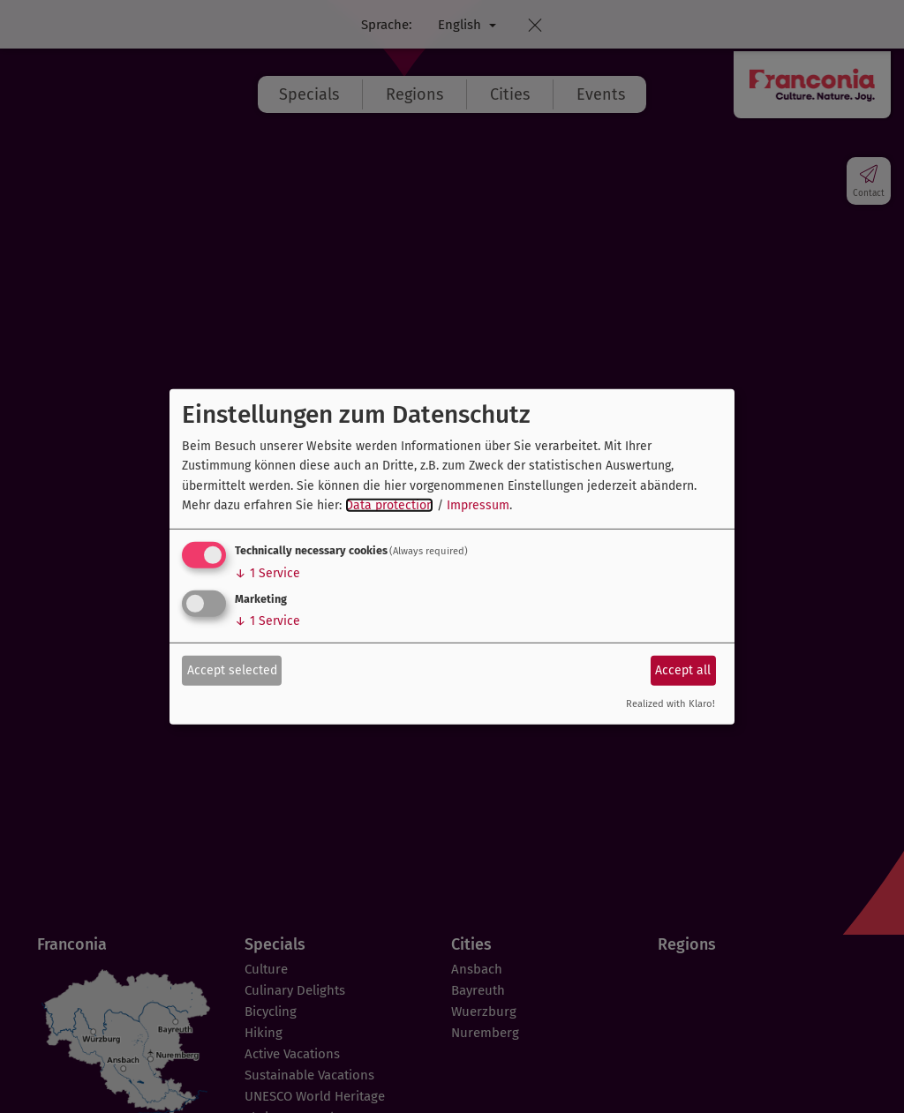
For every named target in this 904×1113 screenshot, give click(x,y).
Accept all (683, 670)
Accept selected (232, 670)
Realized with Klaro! (670, 704)
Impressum (478, 505)
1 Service (267, 573)
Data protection (389, 505)
